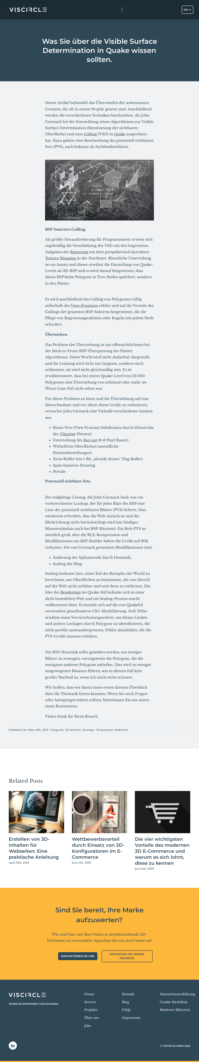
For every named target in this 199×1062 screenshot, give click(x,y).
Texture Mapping (61, 258)
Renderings (70, 592)
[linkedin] (13, 1045)
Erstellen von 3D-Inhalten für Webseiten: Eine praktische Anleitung (34, 848)
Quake (119, 134)
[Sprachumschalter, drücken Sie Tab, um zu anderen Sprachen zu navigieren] (187, 10)
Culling (90, 134)
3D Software (73, 730)
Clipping (67, 434)
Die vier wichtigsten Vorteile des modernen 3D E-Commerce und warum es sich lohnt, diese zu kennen (162, 851)
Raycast (90, 440)
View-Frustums (84, 306)
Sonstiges (89, 730)
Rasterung (79, 252)
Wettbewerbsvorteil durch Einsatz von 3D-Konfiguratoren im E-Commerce (98, 848)
